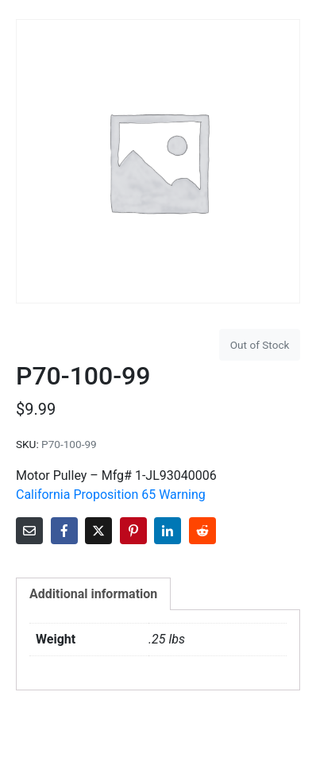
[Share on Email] (29, 530)
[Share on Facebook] (64, 530)
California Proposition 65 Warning (111, 494)
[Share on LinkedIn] (167, 530)
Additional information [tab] (93, 593)
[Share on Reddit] (202, 530)
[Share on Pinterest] (133, 530)
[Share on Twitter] (98, 530)
